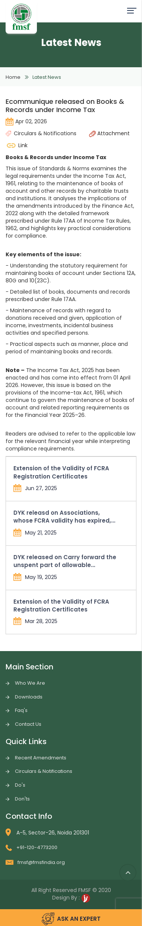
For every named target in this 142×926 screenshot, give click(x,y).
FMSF (84, 890)
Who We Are (30, 683)
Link (17, 145)
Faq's (21, 710)
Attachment (109, 133)
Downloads (28, 696)
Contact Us (28, 724)
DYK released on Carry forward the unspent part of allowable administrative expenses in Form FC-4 (64, 561)
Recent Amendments (40, 757)
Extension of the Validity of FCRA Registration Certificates (61, 472)
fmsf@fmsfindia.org (35, 862)
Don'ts (22, 798)
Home (13, 77)
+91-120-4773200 (31, 847)
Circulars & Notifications (43, 771)
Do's (20, 785)
